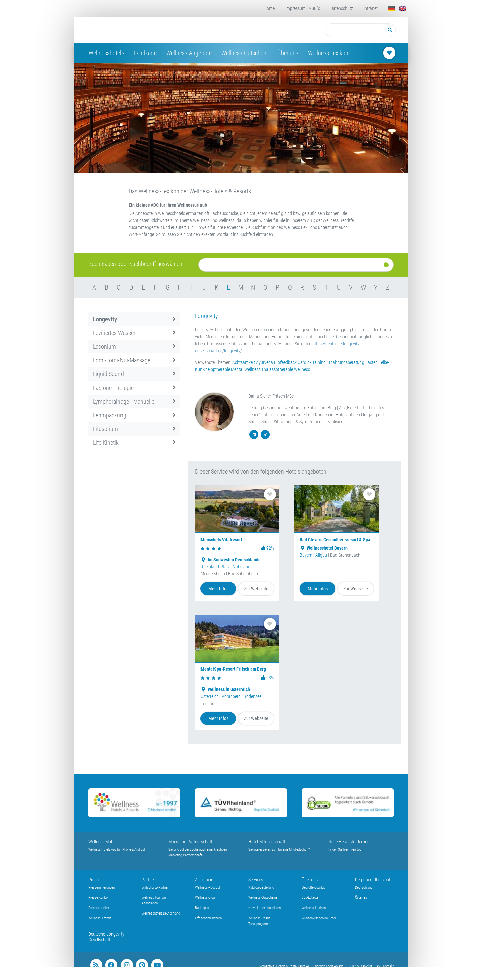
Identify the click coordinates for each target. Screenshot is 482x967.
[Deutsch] (391, 8)
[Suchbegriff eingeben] (355, 30)
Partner (148, 879)
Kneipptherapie (216, 369)
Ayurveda (264, 362)
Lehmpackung (134, 415)
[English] (402, 8)
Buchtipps (202, 908)
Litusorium (134, 428)
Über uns (287, 53)
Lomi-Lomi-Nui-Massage (134, 360)
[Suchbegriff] (355, 30)
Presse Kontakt (98, 897)
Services (255, 879)
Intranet (371, 8)
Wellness (302, 369)
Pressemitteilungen (101, 887)
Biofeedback (285, 362)
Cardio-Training (312, 362)
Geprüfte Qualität (313, 887)
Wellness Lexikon (328, 53)
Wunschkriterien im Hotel (319, 918)
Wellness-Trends (99, 918)
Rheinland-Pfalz (215, 566)
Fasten (371, 362)
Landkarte (145, 53)
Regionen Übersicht (372, 879)
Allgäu (321, 555)
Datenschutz (341, 8)
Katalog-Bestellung (261, 887)
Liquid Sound (134, 374)
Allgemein (204, 879)
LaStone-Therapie (134, 387)
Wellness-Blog (205, 897)
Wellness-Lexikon (314, 908)
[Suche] (296, 265)
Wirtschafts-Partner (155, 887)
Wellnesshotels (106, 53)
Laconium (134, 346)
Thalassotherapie (277, 369)
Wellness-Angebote (189, 53)
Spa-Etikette (310, 897)
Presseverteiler (98, 908)
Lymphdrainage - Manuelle (134, 401)
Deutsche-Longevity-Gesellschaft (107, 936)
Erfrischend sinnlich (208, 918)
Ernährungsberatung (345, 362)
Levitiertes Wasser (134, 332)
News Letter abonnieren (264, 908)
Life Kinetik (134, 442)
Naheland (241, 566)
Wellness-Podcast (207, 887)
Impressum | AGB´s (302, 8)
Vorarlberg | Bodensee (241, 696)
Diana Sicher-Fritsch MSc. (271, 396)
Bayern (306, 555)
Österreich (209, 696)
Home (269, 8)
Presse (94, 879)
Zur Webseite (256, 589)
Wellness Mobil (101, 841)
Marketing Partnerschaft (190, 841)
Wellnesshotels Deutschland (161, 913)
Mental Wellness (245, 369)
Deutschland (363, 887)
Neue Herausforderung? (350, 841)
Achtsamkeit (243, 362)
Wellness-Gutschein (244, 53)
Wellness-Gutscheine (262, 897)
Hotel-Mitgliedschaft (266, 841)
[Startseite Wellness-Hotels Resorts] (141, 30)
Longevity (134, 319)
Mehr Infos (218, 589)
